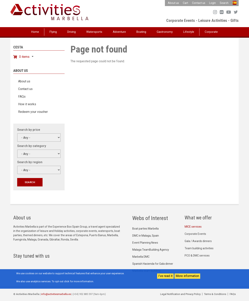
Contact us (198, 2)
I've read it (165, 276)
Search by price (28, 130)
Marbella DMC (140, 256)
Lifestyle (188, 32)
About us (173, 2)
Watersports (94, 32)
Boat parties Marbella (145, 228)
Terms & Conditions (215, 294)
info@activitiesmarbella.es (56, 294)
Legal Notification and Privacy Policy (180, 294)
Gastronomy (165, 32)
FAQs (22, 96)
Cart (185, 2)
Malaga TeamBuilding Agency (150, 249)
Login (212, 2)
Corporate (211, 32)
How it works (27, 104)
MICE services (193, 226)
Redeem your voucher (33, 112)
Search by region (29, 162)
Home (35, 32)
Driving (71, 32)
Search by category (31, 146)
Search (224, 2)
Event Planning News (145, 242)
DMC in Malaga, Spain (145, 235)
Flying (53, 32)
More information (187, 276)
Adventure (119, 32)
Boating (141, 32)
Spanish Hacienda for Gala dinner (152, 263)
